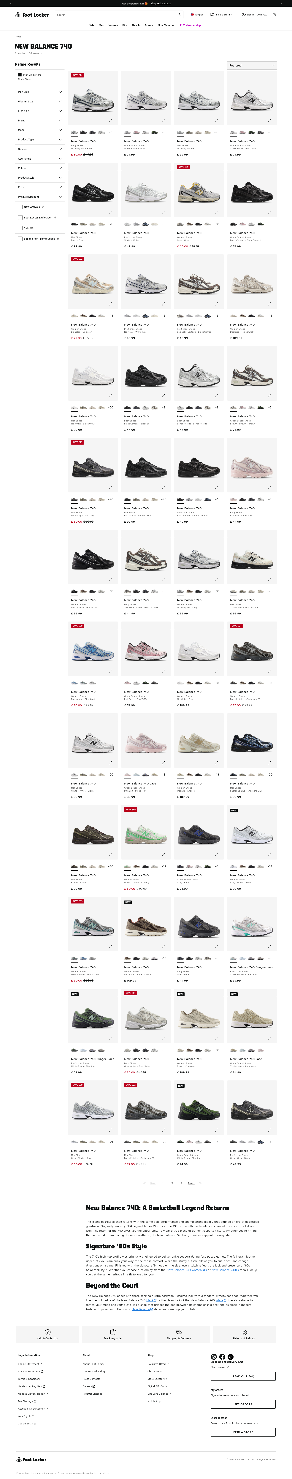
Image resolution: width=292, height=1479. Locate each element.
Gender (40, 149)
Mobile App (154, 1401)
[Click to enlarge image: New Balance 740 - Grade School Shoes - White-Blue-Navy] (166, 120)
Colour (40, 168)
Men (101, 25)
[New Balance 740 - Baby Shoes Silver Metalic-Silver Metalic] (101, 132)
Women (113, 25)
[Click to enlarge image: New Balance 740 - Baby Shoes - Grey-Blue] (219, 946)
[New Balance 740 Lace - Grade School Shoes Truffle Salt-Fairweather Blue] (145, 775)
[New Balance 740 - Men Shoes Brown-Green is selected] (74, 867)
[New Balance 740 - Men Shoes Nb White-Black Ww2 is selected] (74, 408)
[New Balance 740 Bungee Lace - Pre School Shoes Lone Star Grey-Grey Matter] (260, 958)
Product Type (40, 139)
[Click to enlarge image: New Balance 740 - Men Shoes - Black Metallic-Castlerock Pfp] (166, 1130)
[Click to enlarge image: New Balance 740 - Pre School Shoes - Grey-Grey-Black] (272, 1130)
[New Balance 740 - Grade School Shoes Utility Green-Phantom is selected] (180, 1142)
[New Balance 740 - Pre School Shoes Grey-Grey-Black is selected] (233, 1142)
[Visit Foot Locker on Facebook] (222, 1357)
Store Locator (156, 1378)
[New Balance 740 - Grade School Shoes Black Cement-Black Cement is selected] (233, 224)
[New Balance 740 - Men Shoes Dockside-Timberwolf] (198, 132)
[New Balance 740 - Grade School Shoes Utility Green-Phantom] (154, 132)
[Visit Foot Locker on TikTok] (231, 1357)
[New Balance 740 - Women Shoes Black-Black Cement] (198, 224)
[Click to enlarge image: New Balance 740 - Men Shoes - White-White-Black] (113, 763)
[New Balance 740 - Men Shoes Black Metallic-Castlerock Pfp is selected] (127, 1142)
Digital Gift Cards (157, 1386)
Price (40, 187)
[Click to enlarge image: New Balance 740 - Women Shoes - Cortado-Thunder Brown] (166, 946)
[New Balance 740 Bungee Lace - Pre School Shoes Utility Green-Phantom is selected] (74, 1050)
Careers (89, 1386)
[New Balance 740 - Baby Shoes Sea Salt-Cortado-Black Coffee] (154, 408)
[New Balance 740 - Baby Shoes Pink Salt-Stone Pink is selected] (233, 499)
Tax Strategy (27, 1401)
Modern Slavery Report (33, 1393)
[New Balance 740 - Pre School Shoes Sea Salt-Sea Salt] (154, 224)
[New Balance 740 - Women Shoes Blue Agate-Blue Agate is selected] (74, 683)
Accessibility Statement (33, 1408)
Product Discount (40, 196)
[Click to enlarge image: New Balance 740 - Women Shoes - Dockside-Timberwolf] (272, 304)
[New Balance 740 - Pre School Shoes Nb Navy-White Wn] (136, 224)
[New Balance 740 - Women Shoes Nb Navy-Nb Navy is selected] (180, 591)
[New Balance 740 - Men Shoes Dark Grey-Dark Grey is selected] (74, 499)
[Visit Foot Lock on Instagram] (214, 1357)
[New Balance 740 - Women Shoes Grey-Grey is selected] (180, 224)
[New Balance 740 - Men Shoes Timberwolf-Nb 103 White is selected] (233, 591)
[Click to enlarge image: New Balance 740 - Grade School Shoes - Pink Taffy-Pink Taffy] (166, 671)
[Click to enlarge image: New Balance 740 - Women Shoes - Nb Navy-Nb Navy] (219, 579)
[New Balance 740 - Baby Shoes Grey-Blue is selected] (180, 958)
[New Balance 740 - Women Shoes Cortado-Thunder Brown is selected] (127, 958)
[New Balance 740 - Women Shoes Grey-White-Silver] (92, 683)
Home (18, 36)
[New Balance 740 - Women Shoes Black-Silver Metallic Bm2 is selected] (74, 591)
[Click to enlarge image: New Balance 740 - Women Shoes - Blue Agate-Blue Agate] (113, 671)
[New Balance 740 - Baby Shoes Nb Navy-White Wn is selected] (74, 132)
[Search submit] (179, 14)
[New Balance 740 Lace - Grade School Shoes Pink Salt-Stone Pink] (260, 1050)
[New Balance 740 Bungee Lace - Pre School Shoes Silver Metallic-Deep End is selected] (233, 958)
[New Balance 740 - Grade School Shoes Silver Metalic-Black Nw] (145, 132)
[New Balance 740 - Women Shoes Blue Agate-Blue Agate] (83, 958)
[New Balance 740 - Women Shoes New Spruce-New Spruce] (83, 683)
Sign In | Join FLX (254, 14)
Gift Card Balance (159, 1393)
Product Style (40, 177)
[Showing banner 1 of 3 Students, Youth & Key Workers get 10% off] (146, 3)
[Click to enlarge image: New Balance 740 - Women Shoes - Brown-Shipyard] (219, 1038)
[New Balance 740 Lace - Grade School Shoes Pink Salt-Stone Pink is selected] (127, 775)
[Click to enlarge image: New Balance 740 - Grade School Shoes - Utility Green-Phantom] (219, 1130)
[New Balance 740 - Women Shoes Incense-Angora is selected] (180, 775)
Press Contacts (91, 1378)
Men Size (40, 91)
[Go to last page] (201, 1183)
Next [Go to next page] (191, 1183)
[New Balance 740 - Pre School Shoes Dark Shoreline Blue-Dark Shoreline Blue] (145, 224)
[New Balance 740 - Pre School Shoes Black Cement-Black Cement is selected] (180, 499)
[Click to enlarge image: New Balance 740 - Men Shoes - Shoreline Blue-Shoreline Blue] (272, 763)
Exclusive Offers (158, 1363)
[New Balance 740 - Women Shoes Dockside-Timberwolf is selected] (233, 316)
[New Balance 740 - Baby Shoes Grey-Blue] (92, 132)
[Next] (281, 3)
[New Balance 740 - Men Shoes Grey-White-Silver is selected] (74, 1142)
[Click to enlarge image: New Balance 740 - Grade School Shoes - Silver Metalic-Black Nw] (272, 120)
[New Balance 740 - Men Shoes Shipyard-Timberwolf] (207, 132)
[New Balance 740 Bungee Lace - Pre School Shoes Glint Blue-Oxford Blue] (242, 958)
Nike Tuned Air (167, 25)
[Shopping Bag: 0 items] (274, 14)
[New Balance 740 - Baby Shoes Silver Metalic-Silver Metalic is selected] (180, 408)
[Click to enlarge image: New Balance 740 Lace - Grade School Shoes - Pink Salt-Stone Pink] (166, 763)
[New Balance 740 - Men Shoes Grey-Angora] (189, 132)
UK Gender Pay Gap (31, 1386)
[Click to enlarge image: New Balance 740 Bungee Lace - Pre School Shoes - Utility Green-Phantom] (113, 1038)
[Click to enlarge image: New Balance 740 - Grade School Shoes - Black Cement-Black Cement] (272, 212)
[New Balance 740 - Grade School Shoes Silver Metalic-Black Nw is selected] (233, 132)
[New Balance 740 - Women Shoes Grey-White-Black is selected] (233, 867)
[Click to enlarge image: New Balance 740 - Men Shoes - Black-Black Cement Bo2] (166, 488)
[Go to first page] (144, 1183)
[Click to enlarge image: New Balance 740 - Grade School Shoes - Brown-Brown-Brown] (272, 396)
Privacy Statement (30, 1371)
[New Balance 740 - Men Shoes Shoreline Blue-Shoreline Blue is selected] (233, 775)
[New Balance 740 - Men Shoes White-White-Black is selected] (74, 775)
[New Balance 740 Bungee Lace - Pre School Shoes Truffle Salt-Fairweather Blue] (251, 958)
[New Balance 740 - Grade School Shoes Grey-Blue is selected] (180, 867)
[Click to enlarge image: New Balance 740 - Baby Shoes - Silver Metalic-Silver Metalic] (219, 396)
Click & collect (155, 1371)
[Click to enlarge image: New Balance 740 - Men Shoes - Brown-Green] (113, 855)
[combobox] (119, 14)
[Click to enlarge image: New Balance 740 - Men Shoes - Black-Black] (113, 212)
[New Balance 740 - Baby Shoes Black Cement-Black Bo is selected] (127, 408)
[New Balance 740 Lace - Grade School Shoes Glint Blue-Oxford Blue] (136, 775)
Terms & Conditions (29, 1378)
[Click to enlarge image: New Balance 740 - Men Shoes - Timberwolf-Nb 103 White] (272, 579)
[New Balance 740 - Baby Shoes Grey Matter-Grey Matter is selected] (127, 1050)
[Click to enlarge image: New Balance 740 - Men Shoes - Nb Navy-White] (219, 120)
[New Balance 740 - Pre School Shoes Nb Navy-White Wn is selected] (127, 316)
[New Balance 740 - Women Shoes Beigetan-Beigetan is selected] (74, 316)
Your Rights (26, 1416)
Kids (125, 25)
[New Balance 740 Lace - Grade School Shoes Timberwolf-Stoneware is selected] (233, 1050)
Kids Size (40, 110)
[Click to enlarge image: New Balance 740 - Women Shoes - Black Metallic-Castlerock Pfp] (272, 671)
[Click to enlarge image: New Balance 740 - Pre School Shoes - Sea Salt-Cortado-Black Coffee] (219, 304)
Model (40, 129)
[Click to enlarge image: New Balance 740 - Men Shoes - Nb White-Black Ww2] (113, 396)
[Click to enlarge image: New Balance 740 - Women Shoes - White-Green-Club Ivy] (166, 855)
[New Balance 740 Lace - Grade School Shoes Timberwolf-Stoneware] (154, 775)
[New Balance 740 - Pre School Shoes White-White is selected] (127, 224)
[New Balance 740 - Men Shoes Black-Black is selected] (74, 224)
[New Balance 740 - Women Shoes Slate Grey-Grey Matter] (207, 224)
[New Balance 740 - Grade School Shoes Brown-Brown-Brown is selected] (233, 408)
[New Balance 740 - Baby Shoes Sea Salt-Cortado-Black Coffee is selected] (127, 591)
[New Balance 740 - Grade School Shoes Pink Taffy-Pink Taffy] (136, 132)
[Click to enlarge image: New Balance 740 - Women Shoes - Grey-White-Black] (272, 855)
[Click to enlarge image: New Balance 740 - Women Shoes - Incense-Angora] (219, 763)
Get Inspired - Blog (94, 1371)
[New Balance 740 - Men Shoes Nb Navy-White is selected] (180, 132)
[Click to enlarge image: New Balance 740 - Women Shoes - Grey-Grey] (219, 212)
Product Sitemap (92, 1393)
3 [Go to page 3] (181, 1183)
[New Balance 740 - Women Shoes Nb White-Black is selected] (180, 683)
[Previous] (11, 3)
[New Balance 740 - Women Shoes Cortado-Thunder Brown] (189, 224)
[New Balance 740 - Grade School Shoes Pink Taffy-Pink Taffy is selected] (127, 683)
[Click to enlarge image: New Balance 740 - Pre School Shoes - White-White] (166, 212)
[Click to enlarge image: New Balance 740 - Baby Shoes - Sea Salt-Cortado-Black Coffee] (166, 579)
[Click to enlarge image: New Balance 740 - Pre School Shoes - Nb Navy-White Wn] (166, 304)
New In (136, 25)
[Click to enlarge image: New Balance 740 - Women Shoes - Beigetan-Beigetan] (113, 304)
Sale (91, 25)
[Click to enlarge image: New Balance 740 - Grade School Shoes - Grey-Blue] (219, 855)
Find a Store (24, 79)
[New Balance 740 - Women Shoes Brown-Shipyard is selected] (180, 1050)
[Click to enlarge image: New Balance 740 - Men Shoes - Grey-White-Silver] (113, 1130)
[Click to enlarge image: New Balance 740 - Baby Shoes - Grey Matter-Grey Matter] (166, 1038)
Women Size (40, 101)
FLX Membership (190, 25)
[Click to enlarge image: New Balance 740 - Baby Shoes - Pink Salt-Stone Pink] (272, 488)
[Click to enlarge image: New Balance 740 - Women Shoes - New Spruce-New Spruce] (113, 946)
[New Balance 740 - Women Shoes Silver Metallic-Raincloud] (154, 958)
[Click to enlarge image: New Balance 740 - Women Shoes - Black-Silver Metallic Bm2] (113, 579)
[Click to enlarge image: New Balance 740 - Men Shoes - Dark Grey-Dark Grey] (113, 488)
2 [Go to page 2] (172, 1183)
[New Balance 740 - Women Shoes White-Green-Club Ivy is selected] (127, 867)
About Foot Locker (93, 1363)
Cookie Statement (30, 1363)
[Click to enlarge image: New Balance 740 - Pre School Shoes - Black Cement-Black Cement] (219, 488)
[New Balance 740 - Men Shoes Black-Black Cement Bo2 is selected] (127, 499)
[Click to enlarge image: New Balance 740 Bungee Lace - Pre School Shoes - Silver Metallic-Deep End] (272, 946)
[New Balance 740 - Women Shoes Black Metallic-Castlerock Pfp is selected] (233, 683)
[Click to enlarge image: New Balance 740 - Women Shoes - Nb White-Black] (219, 671)
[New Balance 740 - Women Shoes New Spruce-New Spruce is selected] (74, 958)
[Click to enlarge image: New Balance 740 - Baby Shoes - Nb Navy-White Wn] (113, 120)
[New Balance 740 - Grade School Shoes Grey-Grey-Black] (260, 132)
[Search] (119, 14)
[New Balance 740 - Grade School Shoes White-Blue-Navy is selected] (127, 132)
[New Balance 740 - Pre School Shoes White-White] (136, 316)
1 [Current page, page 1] (163, 1183)
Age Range (40, 158)
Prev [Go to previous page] (153, 1183)
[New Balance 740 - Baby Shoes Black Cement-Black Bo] (83, 132)
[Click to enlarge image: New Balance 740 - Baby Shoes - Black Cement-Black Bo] (166, 396)
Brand (40, 120)
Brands (149, 25)
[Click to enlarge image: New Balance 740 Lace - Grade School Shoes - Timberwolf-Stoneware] (272, 1038)
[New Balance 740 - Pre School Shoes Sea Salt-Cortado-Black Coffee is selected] (180, 316)
